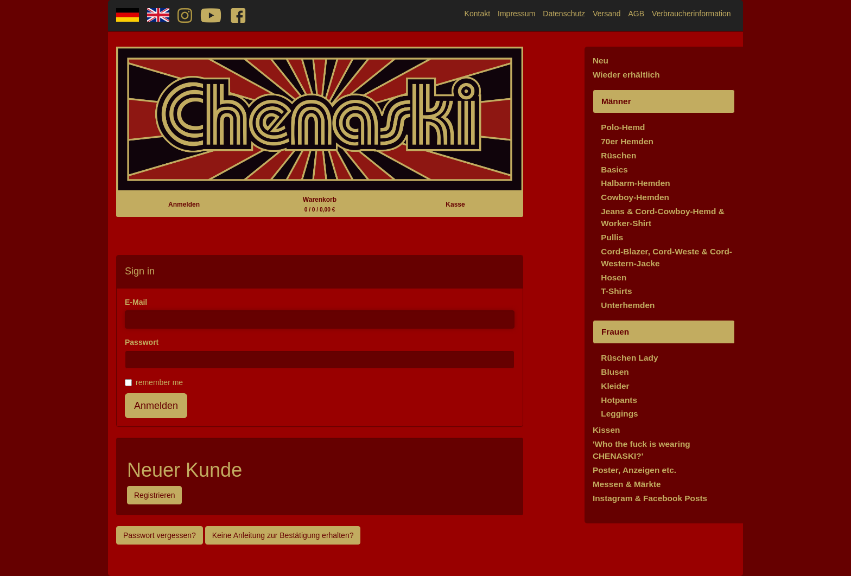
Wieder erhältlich (626, 74)
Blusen (614, 371)
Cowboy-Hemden (635, 197)
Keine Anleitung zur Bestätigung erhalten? (283, 535)
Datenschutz (564, 13)
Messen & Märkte (627, 484)
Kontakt (477, 13)
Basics (614, 169)
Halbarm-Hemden (635, 183)
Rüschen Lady (629, 357)
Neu (600, 60)
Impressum (516, 13)
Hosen (613, 277)
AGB (636, 13)
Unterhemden (628, 305)
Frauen (615, 331)
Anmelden (184, 204)
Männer (616, 101)
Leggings (619, 413)
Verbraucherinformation (691, 13)
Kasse (455, 204)
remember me (154, 382)
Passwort (141, 342)
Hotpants (619, 400)
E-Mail (136, 302)
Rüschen (618, 155)
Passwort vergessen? (159, 535)
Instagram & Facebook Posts (650, 498)
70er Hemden (627, 141)
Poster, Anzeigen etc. (634, 470)
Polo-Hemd (623, 127)
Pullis (612, 237)
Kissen (606, 429)
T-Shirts (616, 291)
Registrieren (154, 495)
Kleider (615, 386)
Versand (606, 13)
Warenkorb (319, 204)
